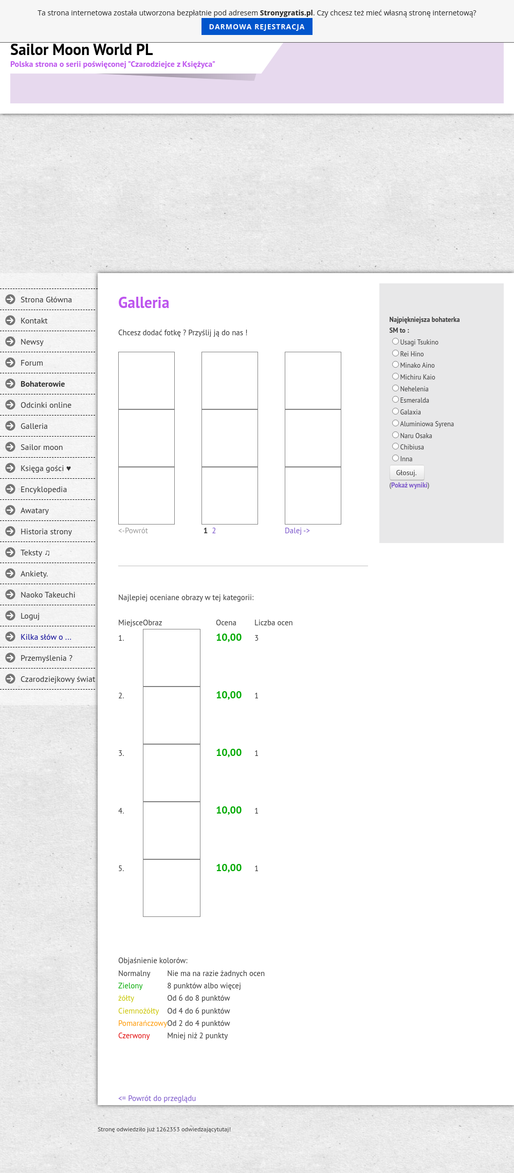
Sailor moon (42, 447)
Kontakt (34, 320)
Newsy (32, 341)
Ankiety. (34, 573)
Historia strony (46, 531)
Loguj (30, 615)
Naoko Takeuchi (48, 594)
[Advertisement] (257, 191)
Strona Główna (46, 299)
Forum (32, 362)
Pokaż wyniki (409, 485)
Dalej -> (297, 530)
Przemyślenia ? (46, 658)
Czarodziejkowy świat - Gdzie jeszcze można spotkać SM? (58, 679)
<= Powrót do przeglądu (157, 1098)
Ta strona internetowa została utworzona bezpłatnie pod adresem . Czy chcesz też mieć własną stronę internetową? (257, 21)
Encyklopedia (44, 489)
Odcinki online (46, 405)
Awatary (35, 510)
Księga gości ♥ (46, 468)
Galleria (34, 426)
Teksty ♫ (35, 552)
